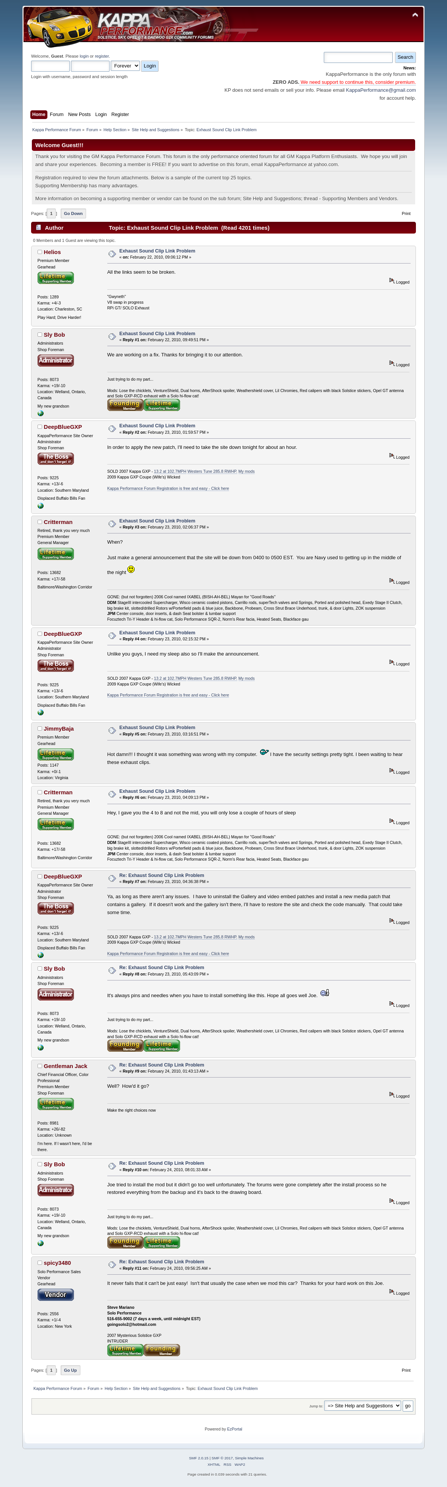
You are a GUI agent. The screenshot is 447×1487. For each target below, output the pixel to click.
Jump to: (316, 1406)
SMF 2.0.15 (199, 1458)
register (102, 56)
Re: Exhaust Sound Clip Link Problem (161, 875)
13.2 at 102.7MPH (170, 471)
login (84, 56)
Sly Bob (54, 334)
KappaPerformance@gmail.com (381, 90)
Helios (52, 252)
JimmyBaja (59, 728)
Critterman (58, 522)
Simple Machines (249, 1458)
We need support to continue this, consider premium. (357, 82)
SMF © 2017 (222, 1458)
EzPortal (234, 1429)
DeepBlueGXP (63, 427)
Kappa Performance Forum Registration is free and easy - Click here (168, 488)
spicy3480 (57, 1263)
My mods (246, 471)
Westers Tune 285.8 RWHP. (212, 471)
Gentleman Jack (66, 1066)
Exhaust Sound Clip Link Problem (157, 251)
